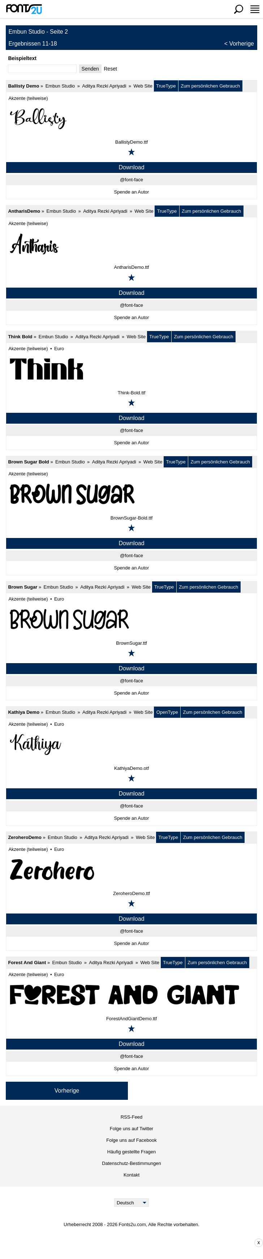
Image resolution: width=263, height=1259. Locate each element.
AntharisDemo (24, 211)
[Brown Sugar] (131, 619)
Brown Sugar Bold (28, 462)
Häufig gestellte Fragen (131, 1151)
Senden (90, 69)
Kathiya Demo (23, 712)
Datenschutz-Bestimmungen (131, 1163)
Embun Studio (60, 86)
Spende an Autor (131, 192)
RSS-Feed (132, 1117)
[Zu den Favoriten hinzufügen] (131, 152)
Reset (110, 69)
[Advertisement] (137, 1242)
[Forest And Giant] (131, 995)
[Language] (131, 1202)
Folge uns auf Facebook (131, 1140)
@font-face (131, 179)
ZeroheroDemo (24, 837)
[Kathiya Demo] (131, 744)
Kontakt (131, 1175)
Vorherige (241, 44)
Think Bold (20, 336)
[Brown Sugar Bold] (131, 494)
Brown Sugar (22, 587)
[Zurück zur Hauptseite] (24, 9)
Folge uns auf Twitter (131, 1128)
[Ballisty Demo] (131, 118)
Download (131, 167)
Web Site (142, 86)
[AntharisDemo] (131, 243)
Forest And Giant (27, 962)
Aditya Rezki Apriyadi (104, 86)
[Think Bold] (131, 369)
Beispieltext (22, 58)
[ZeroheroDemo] (131, 870)
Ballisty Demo (23, 86)
